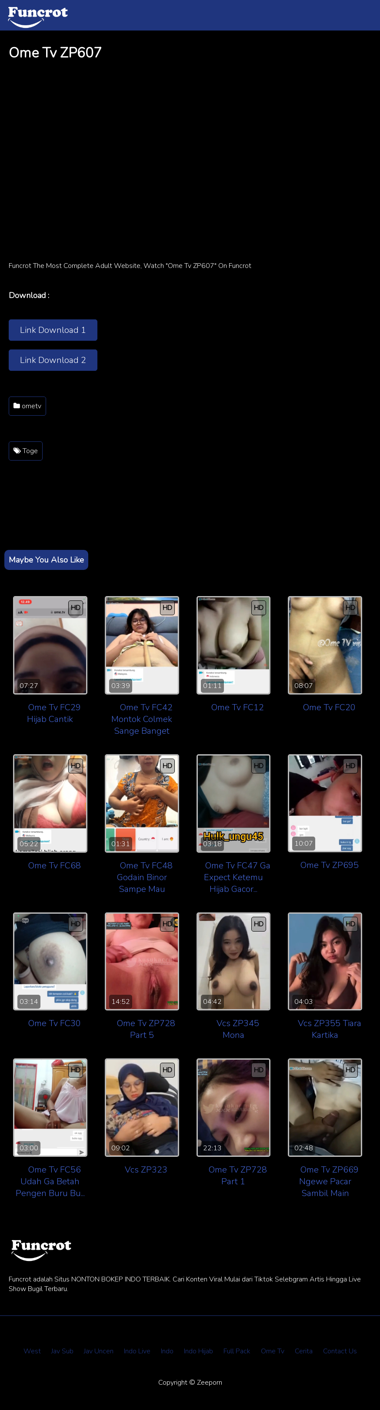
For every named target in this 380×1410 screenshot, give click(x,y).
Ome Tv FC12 (237, 707)
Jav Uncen (98, 1351)
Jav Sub (62, 1351)
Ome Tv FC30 (54, 1023)
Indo (167, 1351)
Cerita (304, 1351)
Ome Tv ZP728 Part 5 (146, 1029)
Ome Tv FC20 (329, 707)
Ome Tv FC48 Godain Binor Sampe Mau (145, 877)
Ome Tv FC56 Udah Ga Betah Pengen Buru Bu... (50, 1181)
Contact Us (340, 1351)
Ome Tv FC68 (54, 865)
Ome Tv (272, 1351)
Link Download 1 (53, 330)
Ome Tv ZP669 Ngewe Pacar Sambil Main (329, 1181)
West (32, 1351)
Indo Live (137, 1351)
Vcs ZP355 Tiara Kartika (329, 1029)
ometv (27, 406)
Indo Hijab (198, 1351)
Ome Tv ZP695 (329, 865)
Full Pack (236, 1351)
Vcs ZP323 (146, 1170)
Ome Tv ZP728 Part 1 (238, 1175)
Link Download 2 (53, 360)
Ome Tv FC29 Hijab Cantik (54, 713)
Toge (25, 451)
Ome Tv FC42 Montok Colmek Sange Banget (142, 719)
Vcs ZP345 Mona (238, 1029)
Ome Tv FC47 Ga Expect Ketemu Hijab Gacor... (237, 877)
